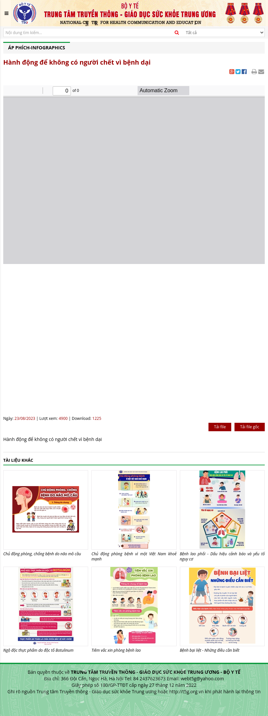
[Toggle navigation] (6, 13)
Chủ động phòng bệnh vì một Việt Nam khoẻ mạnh (133, 556)
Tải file (220, 427)
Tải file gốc (249, 427)
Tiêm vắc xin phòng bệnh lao (116, 650)
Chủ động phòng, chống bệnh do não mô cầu (42, 554)
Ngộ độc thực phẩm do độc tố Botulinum (38, 650)
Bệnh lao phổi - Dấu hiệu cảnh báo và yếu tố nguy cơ (222, 556)
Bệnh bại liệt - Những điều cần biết (209, 650)
